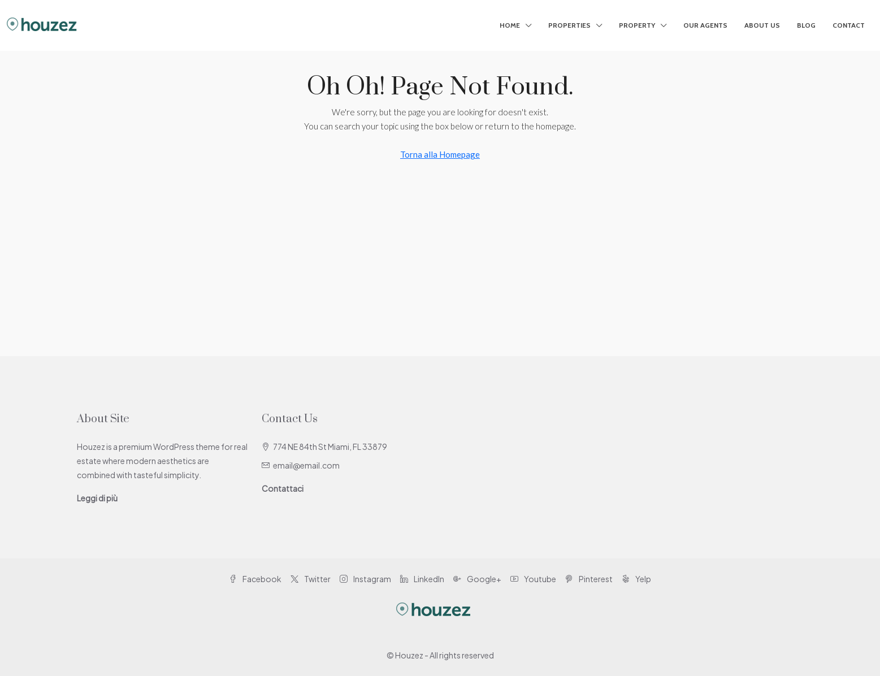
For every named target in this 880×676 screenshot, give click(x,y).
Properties (569, 25)
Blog (806, 25)
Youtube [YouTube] (533, 579)
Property (637, 25)
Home (510, 25)
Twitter (311, 579)
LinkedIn (422, 579)
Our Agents (705, 25)
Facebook (255, 579)
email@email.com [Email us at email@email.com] (306, 465)
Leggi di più (97, 498)
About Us (762, 25)
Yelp (636, 579)
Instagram (365, 579)
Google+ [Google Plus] (477, 579)
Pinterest (589, 579)
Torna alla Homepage (440, 154)
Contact (849, 25)
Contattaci (283, 488)
